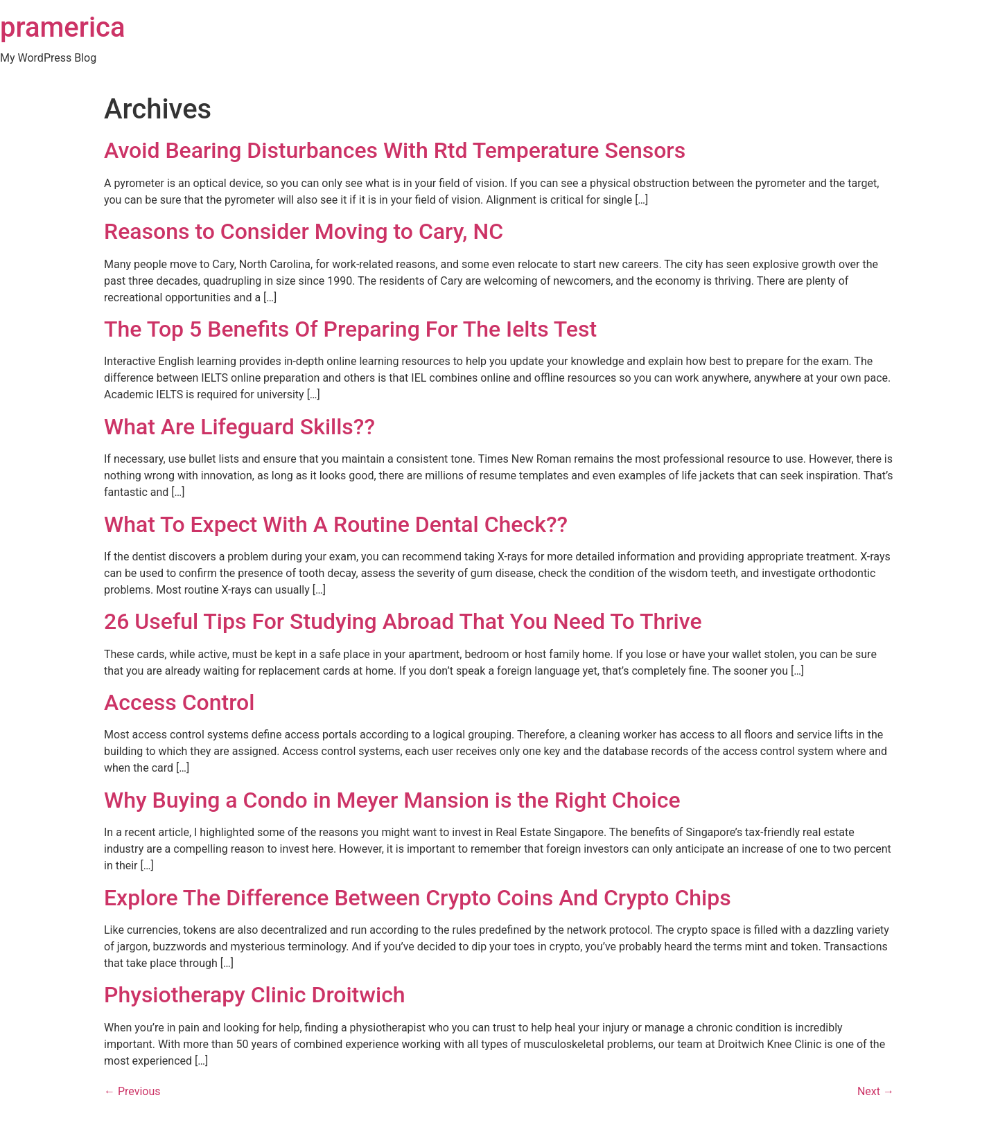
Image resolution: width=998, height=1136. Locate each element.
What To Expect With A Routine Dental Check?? (336, 524)
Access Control (179, 702)
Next (875, 1091)
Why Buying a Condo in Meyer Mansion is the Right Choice (392, 800)
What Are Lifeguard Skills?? (239, 427)
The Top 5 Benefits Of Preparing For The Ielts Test (350, 329)
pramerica (62, 27)
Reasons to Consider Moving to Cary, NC (303, 231)
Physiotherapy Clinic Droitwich (254, 995)
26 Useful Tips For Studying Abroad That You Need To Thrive (403, 621)
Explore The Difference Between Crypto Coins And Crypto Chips (417, 898)
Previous (132, 1091)
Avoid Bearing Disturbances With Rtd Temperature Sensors (394, 150)
